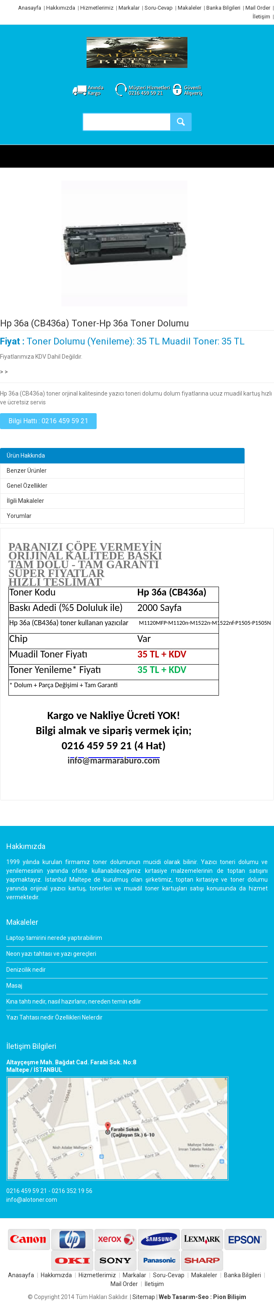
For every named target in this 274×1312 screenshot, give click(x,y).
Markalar (129, 8)
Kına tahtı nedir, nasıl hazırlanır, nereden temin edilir (73, 1001)
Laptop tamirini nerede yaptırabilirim (54, 937)
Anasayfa (29, 8)
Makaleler (189, 8)
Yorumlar (19, 515)
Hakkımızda (60, 8)
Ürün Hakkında (26, 455)
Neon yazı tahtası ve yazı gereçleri (51, 953)
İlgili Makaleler (25, 500)
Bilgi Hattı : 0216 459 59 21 (48, 421)
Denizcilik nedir (26, 969)
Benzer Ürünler (27, 470)
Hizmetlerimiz (96, 8)
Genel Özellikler (27, 485)
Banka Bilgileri (223, 8)
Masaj (14, 985)
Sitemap (143, 1297)
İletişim (261, 16)
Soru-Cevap (159, 8)
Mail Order (257, 8)
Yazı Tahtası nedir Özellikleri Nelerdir (54, 1017)
